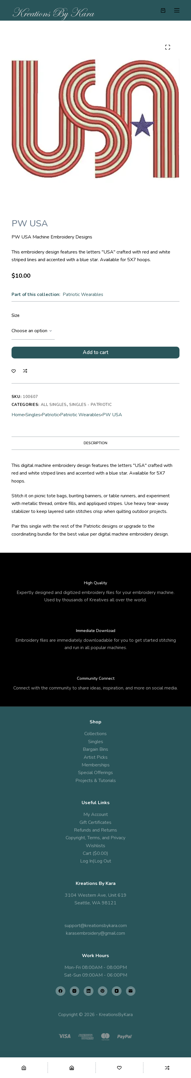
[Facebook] (60, 991)
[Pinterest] (103, 991)
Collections (95, 733)
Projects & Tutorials (95, 780)
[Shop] (71, 1067)
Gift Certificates (95, 822)
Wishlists (95, 845)
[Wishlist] (119, 1067)
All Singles (54, 404)
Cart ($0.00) (95, 853)
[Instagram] (75, 991)
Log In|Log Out (95, 861)
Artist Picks (96, 757)
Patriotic (50, 415)
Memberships (96, 765)
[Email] (131, 991)
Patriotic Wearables (83, 294)
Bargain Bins (95, 749)
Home (18, 415)
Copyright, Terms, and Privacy (95, 838)
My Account (95, 814)
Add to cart (95, 352)
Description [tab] (95, 443)
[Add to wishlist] (14, 371)
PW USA (112, 415)
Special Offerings (95, 772)
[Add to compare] (25, 371)
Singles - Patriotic (90, 404)
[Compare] (167, 1067)
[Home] (24, 1067)
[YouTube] (117, 991)
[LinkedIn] (88, 991)
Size (16, 315)
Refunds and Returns (95, 830)
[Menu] (176, 10)
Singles (33, 415)
